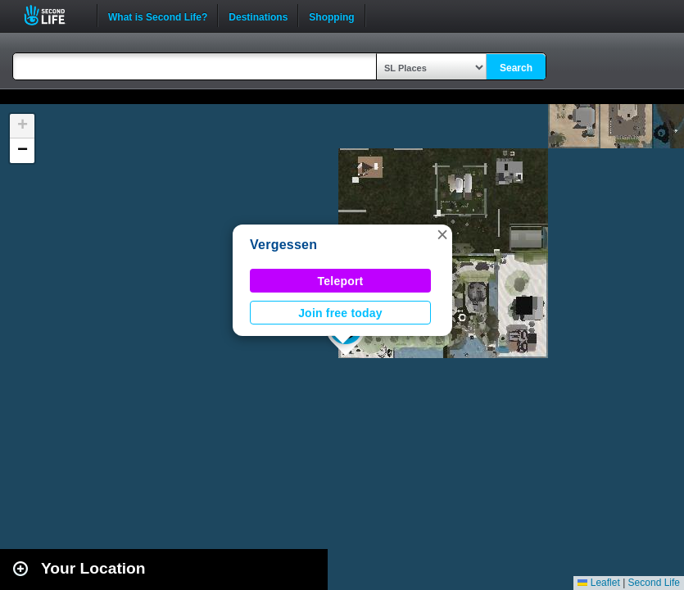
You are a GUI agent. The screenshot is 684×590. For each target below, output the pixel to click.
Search (516, 68)
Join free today (340, 313)
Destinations (258, 15)
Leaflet (598, 582)
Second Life (53, 15)
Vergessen (283, 245)
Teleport (341, 281)
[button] (442, 234)
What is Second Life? (157, 15)
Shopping (331, 15)
